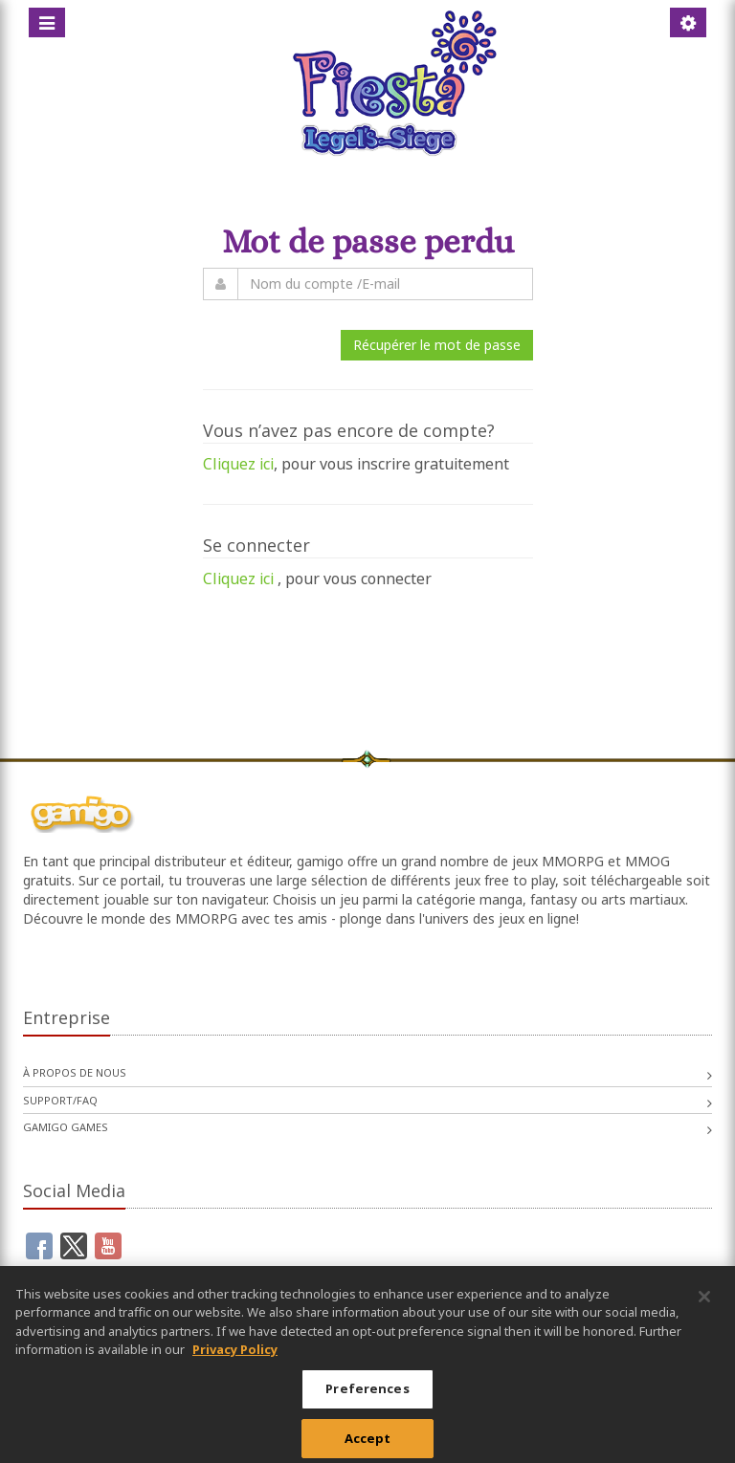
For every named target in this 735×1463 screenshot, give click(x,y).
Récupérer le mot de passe (437, 345)
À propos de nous (74, 1072)
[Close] (704, 1304)
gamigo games (65, 1127)
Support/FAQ (60, 1100)
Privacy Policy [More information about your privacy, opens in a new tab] (235, 1356)
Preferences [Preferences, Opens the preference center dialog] (367, 1396)
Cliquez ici (238, 463)
